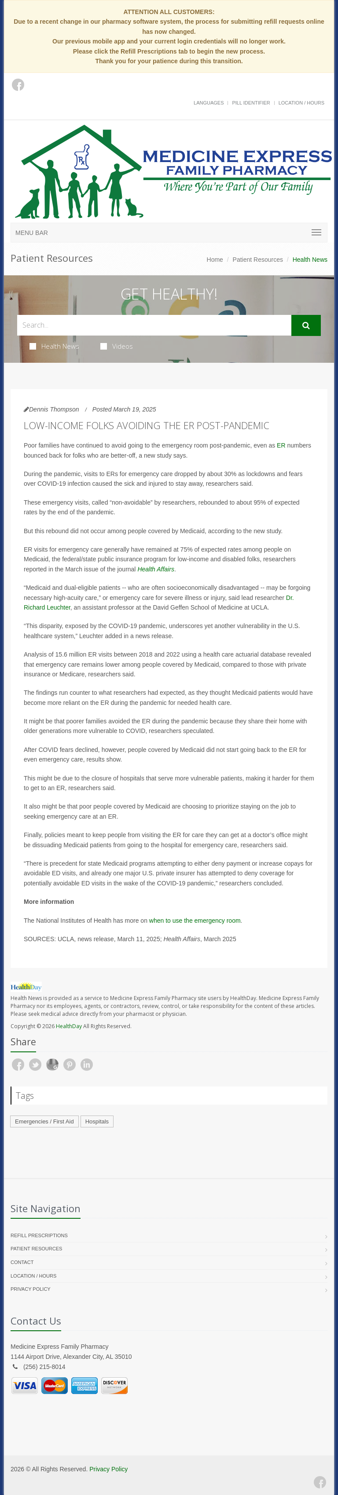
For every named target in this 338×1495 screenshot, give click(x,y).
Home (215, 259)
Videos (116, 346)
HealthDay (69, 1026)
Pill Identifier (251, 102)
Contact (22, 1262)
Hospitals (97, 1121)
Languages (209, 102)
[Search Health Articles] (154, 325)
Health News (54, 346)
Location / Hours (301, 102)
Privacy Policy (31, 1289)
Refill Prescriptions (39, 1235)
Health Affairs (155, 569)
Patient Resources (258, 259)
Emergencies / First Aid (44, 1121)
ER (281, 445)
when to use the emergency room (195, 920)
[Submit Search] (306, 325)
